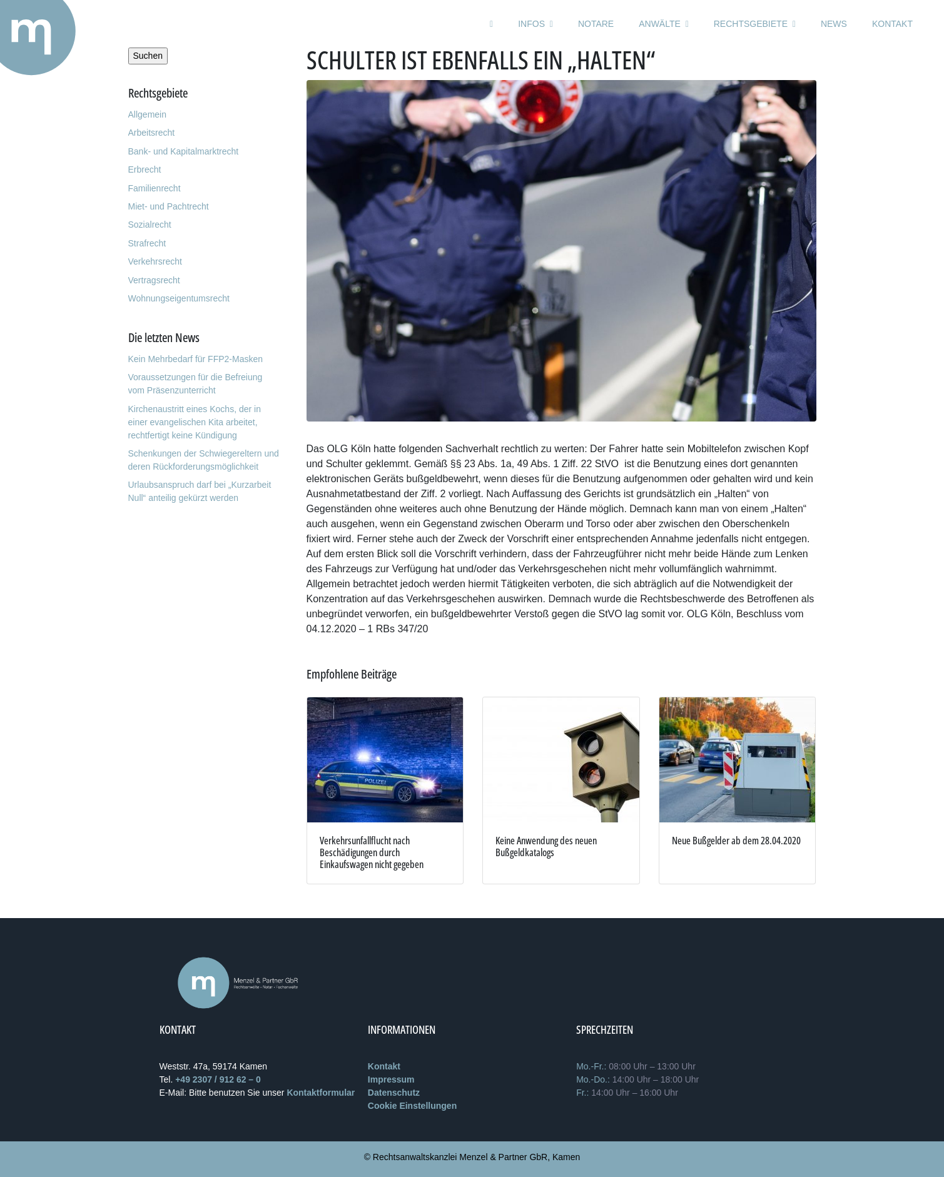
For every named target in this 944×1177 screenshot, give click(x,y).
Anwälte (664, 24)
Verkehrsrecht (155, 261)
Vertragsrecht (154, 280)
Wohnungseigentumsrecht (179, 298)
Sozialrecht (149, 225)
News (834, 24)
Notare (596, 24)
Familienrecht (154, 188)
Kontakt (892, 24)
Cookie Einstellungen (412, 1106)
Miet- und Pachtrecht (168, 206)
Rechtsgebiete (755, 24)
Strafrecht (147, 243)
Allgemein (147, 114)
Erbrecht (144, 169)
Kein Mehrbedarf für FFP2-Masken (195, 359)
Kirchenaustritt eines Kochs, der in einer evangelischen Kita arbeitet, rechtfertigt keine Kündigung (194, 422)
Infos (535, 24)
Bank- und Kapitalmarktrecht (183, 151)
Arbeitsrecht (151, 133)
